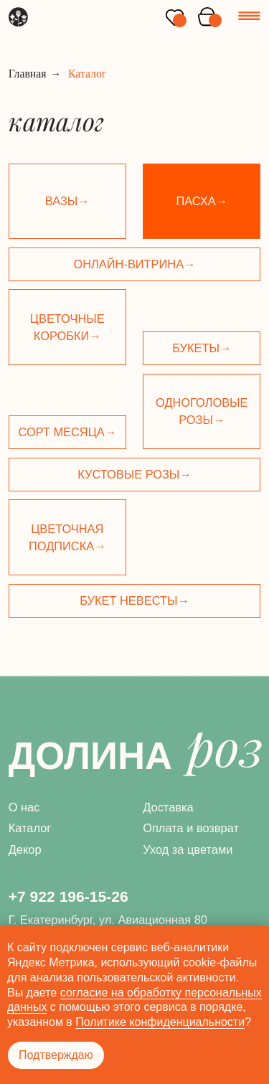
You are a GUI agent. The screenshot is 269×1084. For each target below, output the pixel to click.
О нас (24, 807)
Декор (25, 849)
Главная (28, 73)
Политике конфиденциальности (160, 1022)
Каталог (30, 827)
